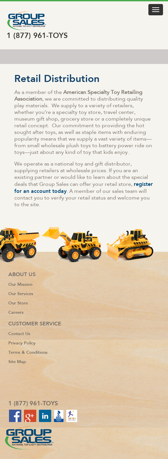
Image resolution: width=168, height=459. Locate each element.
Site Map (17, 361)
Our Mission (20, 284)
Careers (16, 312)
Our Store (18, 303)
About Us (22, 274)
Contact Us (19, 333)
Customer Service (34, 323)
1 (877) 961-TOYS (37, 35)
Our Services (20, 293)
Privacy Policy (22, 343)
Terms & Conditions (28, 352)
